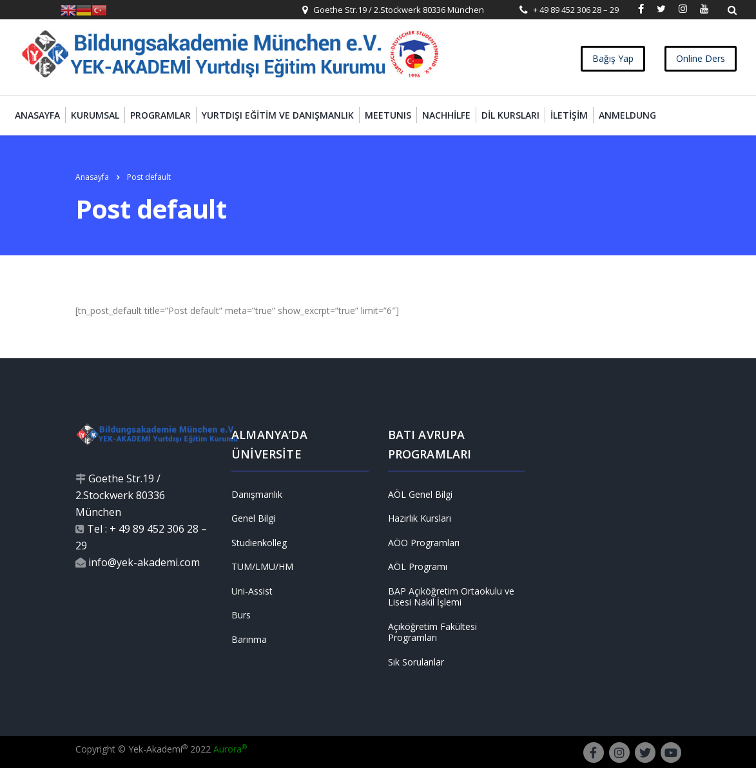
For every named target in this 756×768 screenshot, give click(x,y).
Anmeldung (627, 115)
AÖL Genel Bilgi (420, 494)
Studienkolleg (259, 543)
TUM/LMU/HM (262, 567)
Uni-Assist (252, 591)
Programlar (160, 115)
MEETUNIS (388, 115)
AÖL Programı (417, 567)
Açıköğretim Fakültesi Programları (432, 632)
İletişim (569, 115)
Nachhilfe (446, 115)
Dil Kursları (510, 115)
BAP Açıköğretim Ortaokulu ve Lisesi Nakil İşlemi (451, 597)
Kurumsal (95, 115)
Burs (241, 615)
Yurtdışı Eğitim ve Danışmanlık (278, 115)
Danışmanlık (256, 494)
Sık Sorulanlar (416, 662)
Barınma (249, 639)
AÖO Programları (424, 543)
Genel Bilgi (253, 518)
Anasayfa (37, 115)
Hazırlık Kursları (419, 518)
